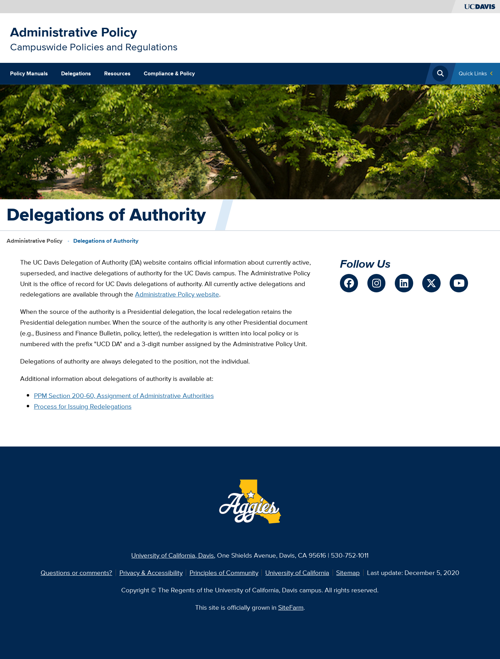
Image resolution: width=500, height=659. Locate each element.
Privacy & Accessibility (151, 572)
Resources (117, 73)
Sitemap (348, 572)
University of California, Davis (172, 555)
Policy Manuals (29, 73)
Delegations (76, 73)
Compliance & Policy (169, 73)
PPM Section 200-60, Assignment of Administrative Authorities (124, 395)
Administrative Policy (73, 32)
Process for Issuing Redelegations (83, 406)
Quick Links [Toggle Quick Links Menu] (473, 73)
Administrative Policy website (177, 294)
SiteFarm (290, 607)
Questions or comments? (76, 572)
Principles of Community (224, 572)
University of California (297, 572)
